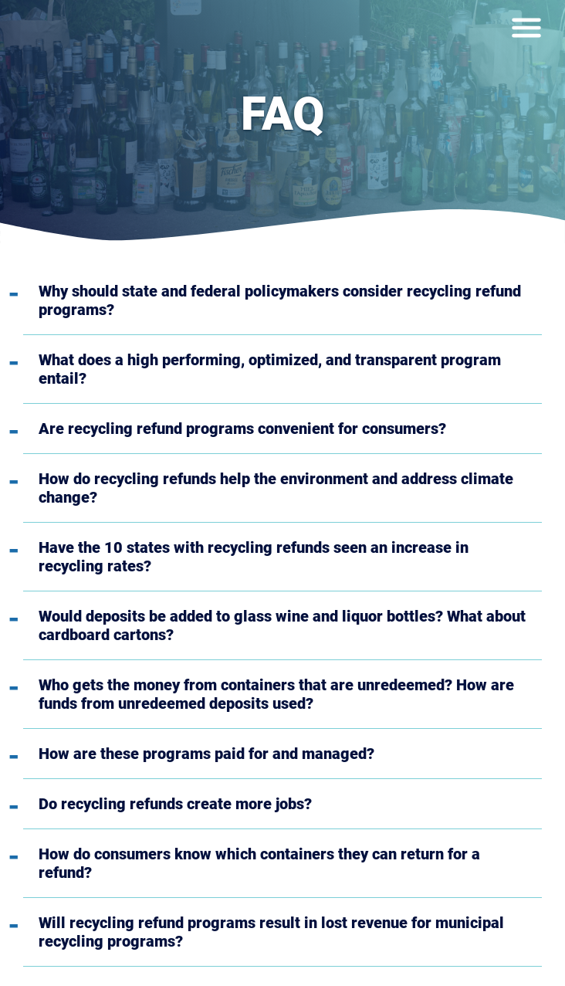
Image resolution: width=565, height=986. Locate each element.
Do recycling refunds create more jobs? (175, 804)
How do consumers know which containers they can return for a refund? (259, 863)
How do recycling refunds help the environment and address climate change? (276, 488)
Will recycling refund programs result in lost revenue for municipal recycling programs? (271, 931)
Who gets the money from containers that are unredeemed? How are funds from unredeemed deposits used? (276, 694)
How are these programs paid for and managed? (206, 753)
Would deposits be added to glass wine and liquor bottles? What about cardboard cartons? (282, 625)
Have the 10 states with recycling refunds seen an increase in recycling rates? (254, 556)
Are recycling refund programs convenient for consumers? (242, 428)
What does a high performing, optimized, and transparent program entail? (270, 369)
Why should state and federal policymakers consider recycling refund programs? (280, 300)
